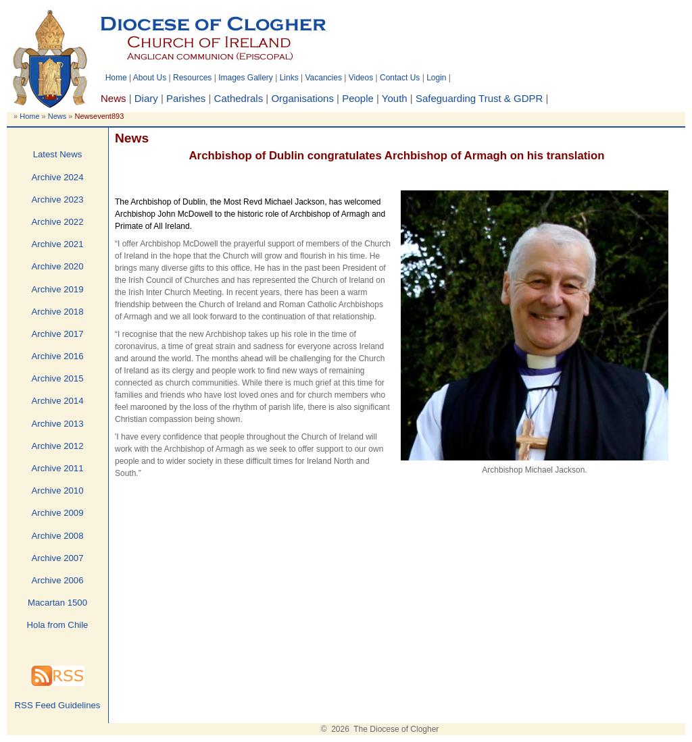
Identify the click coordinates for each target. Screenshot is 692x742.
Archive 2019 (58, 289)
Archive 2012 (58, 446)
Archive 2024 (58, 177)
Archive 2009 (58, 513)
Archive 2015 (58, 378)
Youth (394, 98)
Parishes (185, 98)
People (358, 98)
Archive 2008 (58, 536)
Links (289, 77)
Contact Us (400, 77)
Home (116, 77)
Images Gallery (245, 77)
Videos (361, 77)
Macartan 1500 (57, 603)
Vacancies (323, 77)
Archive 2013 (58, 424)
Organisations (302, 98)
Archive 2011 (58, 468)
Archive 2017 (58, 334)
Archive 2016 (58, 356)
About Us (149, 77)
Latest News (57, 154)
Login (436, 77)
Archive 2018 (58, 312)
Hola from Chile (58, 625)
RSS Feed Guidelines (58, 705)
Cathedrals (239, 98)
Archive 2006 (58, 580)
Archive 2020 (58, 266)
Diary (146, 98)
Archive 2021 (58, 244)
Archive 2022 (58, 222)
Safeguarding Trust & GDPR (479, 98)
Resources (192, 77)
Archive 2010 (58, 490)
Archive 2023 (58, 199)
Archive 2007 (58, 558)
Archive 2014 (58, 401)
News (57, 116)
